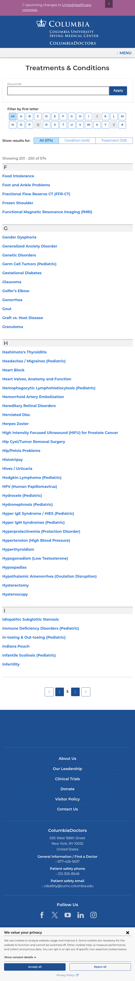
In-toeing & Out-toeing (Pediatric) (30, 637)
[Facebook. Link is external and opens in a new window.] (41, 915)
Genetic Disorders (17, 255)
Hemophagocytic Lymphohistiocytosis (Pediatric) (44, 388)
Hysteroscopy (14, 594)
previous (59, 691)
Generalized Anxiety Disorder (27, 246)
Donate (67, 789)
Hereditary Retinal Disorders (26, 406)
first (49, 691)
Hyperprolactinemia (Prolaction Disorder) (37, 531)
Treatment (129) (117, 141)
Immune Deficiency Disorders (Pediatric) (36, 628)
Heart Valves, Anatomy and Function (33, 379)
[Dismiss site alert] (104, 4)
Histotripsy (11, 460)
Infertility (9, 664)
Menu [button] (126, 51)
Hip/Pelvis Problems (19, 451)
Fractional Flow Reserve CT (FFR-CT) (34, 194)
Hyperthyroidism (16, 549)
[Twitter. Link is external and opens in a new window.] (54, 915)
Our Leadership (67, 769)
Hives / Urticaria (15, 469)
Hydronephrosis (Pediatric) (25, 505)
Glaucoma (11, 282)
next (75, 691)
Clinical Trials (67, 779)
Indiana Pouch (14, 646)
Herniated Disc (14, 415)
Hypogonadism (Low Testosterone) (32, 558)
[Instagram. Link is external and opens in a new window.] (93, 915)
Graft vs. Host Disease (21, 318)
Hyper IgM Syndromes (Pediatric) (30, 522)
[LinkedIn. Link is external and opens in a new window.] (80, 915)
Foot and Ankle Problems (23, 185)
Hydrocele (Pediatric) (20, 496)
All (13, 116)
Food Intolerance (16, 176)
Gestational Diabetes (20, 273)
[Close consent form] (127, 932)
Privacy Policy (67, 975)
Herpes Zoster (14, 424)
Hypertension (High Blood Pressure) (33, 540)
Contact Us (67, 809)
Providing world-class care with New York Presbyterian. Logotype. (70, 735)
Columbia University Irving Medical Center (67, 721)
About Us (67, 759)
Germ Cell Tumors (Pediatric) (27, 264)
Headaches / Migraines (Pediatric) (31, 361)
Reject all (100, 966)
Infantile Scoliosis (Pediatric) (27, 655)
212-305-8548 (68, 874)
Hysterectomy (14, 585)
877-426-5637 (68, 861)
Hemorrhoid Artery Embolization (30, 397)
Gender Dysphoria (18, 237)
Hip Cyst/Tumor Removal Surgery (30, 442)
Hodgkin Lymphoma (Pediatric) (28, 478)
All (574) (48, 141)
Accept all (35, 966)
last (85, 691)
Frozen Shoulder (16, 203)
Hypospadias (13, 567)
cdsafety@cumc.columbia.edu (69, 886)
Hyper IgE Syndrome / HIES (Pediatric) (35, 514)
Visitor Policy (67, 799)
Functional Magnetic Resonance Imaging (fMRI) (42, 212)
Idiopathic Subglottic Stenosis (28, 619)
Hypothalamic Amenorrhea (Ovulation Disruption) (44, 576)
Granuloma (11, 327)
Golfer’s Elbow (14, 291)
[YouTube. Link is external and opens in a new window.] (67, 915)
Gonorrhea (11, 300)
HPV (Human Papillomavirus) (27, 487)
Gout (6, 309)
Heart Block (12, 370)
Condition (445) (80, 141)
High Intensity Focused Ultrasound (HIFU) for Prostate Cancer (55, 433)
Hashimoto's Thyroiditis (22, 352)
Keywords (13, 84)
